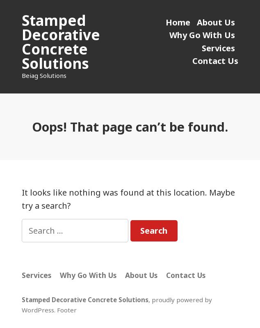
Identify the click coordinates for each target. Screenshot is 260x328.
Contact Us (215, 60)
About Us (216, 22)
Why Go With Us (202, 35)
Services (218, 48)
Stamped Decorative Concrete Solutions (61, 42)
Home (178, 22)
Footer (67, 310)
